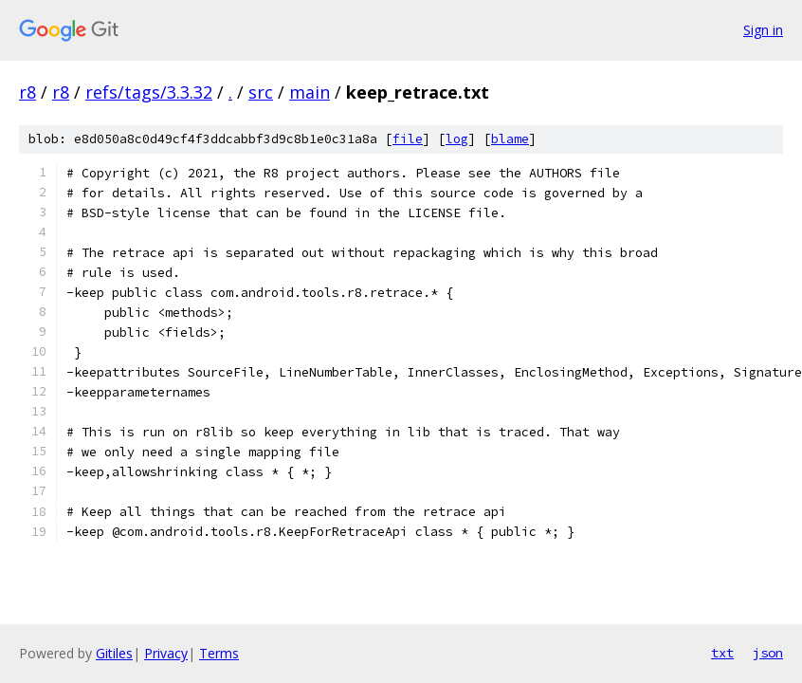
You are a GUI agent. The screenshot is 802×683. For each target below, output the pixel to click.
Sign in (763, 30)
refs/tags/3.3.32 (148, 92)
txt (722, 652)
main (309, 92)
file (407, 139)
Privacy (166, 653)
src (260, 92)
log (457, 139)
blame (510, 139)
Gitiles (114, 653)
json (768, 652)
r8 (27, 92)
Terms (219, 653)
